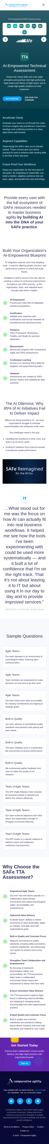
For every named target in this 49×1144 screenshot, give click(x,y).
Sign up (24, 1063)
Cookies (40, 1127)
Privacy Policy (28, 1127)
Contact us (24, 1131)
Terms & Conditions (11, 1127)
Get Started (12, 99)
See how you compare (31, 98)
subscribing (39, 1090)
